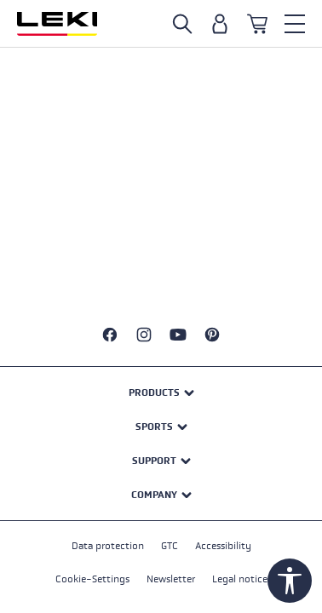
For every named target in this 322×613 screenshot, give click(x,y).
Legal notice (239, 579)
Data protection (108, 546)
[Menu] (295, 24)
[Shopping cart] (257, 24)
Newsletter (171, 579)
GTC (169, 546)
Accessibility (223, 546)
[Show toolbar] (289, 581)
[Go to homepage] (57, 24)
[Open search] (182, 24)
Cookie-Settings (92, 579)
